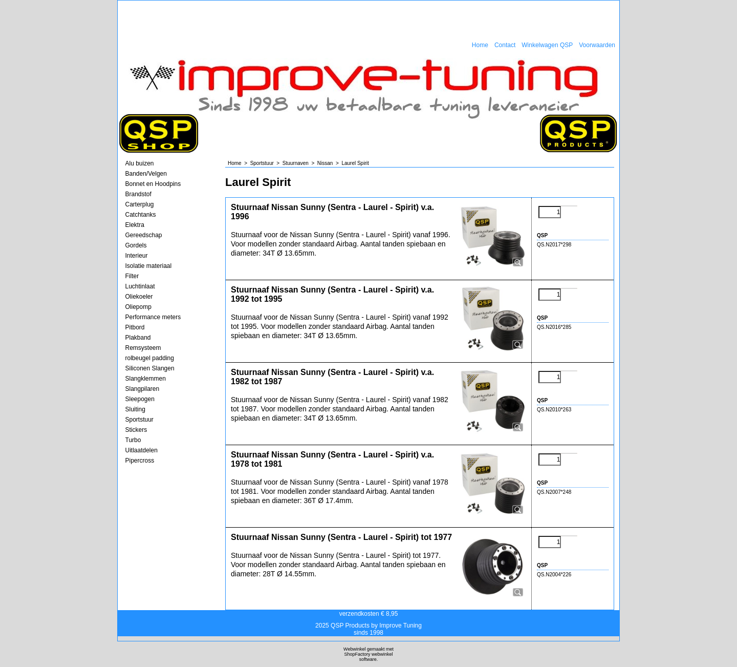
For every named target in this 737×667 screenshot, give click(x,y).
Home (480, 45)
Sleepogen (140, 399)
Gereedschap (143, 235)
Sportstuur (139, 419)
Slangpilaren (142, 388)
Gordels (136, 245)
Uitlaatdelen (141, 450)
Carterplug (139, 204)
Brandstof (138, 194)
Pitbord (135, 327)
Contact (504, 45)
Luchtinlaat (140, 286)
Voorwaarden (597, 45)
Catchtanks (140, 214)
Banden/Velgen (146, 173)
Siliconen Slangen (150, 368)
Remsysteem (143, 347)
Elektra (134, 224)
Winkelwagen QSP (547, 45)
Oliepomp (138, 306)
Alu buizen (139, 163)
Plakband (138, 337)
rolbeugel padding (149, 358)
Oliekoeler (139, 296)
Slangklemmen (145, 378)
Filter (132, 276)
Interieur (136, 255)
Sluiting (135, 409)
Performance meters (153, 317)
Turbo (133, 440)
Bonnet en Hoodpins (153, 183)
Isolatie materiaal (148, 265)
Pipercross (140, 460)
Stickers (136, 429)
